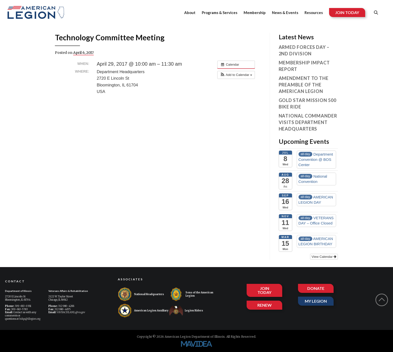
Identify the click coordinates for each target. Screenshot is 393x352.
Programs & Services (219, 12)
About (189, 12)
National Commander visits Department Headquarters (308, 122)
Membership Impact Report (304, 66)
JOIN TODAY (347, 12)
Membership (255, 12)
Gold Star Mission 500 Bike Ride (307, 103)
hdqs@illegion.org (29, 318)
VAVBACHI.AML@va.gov (71, 312)
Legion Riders (186, 310)
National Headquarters (141, 294)
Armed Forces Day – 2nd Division (304, 50)
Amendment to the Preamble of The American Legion (304, 84)
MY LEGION (316, 301)
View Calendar (324, 257)
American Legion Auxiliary (143, 310)
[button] (236, 75)
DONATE (315, 287)
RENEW (264, 305)
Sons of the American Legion (191, 294)
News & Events (285, 12)
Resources (314, 12)
